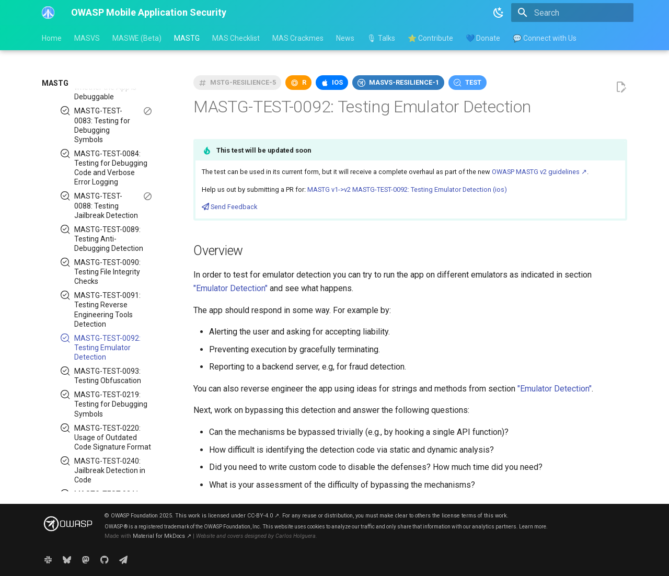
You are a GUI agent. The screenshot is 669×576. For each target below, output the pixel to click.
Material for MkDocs (162, 536)
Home (52, 38)
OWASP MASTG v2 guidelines (539, 172)
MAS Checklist (236, 38)
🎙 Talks (381, 38)
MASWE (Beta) (137, 38)
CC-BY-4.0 (263, 515)
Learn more (532, 526)
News (345, 38)
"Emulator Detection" (230, 288)
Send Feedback (229, 207)
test (473, 82)
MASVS (87, 38)
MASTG (187, 38)
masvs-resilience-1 (404, 82)
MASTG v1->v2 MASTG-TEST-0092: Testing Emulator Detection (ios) (407, 189)
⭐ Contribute (430, 38)
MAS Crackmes (298, 38)
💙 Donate (483, 38)
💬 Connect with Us (544, 38)
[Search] (572, 12)
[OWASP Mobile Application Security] (48, 12)
